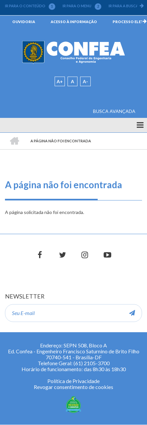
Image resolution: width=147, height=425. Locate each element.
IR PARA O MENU (82, 6)
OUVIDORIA (23, 21)
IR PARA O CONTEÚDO (30, 6)
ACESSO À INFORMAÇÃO (74, 21)
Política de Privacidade (73, 381)
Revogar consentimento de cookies (73, 387)
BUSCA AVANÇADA (114, 111)
